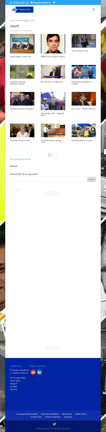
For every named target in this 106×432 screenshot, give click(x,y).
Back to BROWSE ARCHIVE (20, 159)
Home (12, 20)
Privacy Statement (52, 417)
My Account (67, 414)
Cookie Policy (36, 417)
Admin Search (81, 414)
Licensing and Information (27, 414)
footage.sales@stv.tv (21, 370)
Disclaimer (68, 417)
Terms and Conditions (50, 414)
